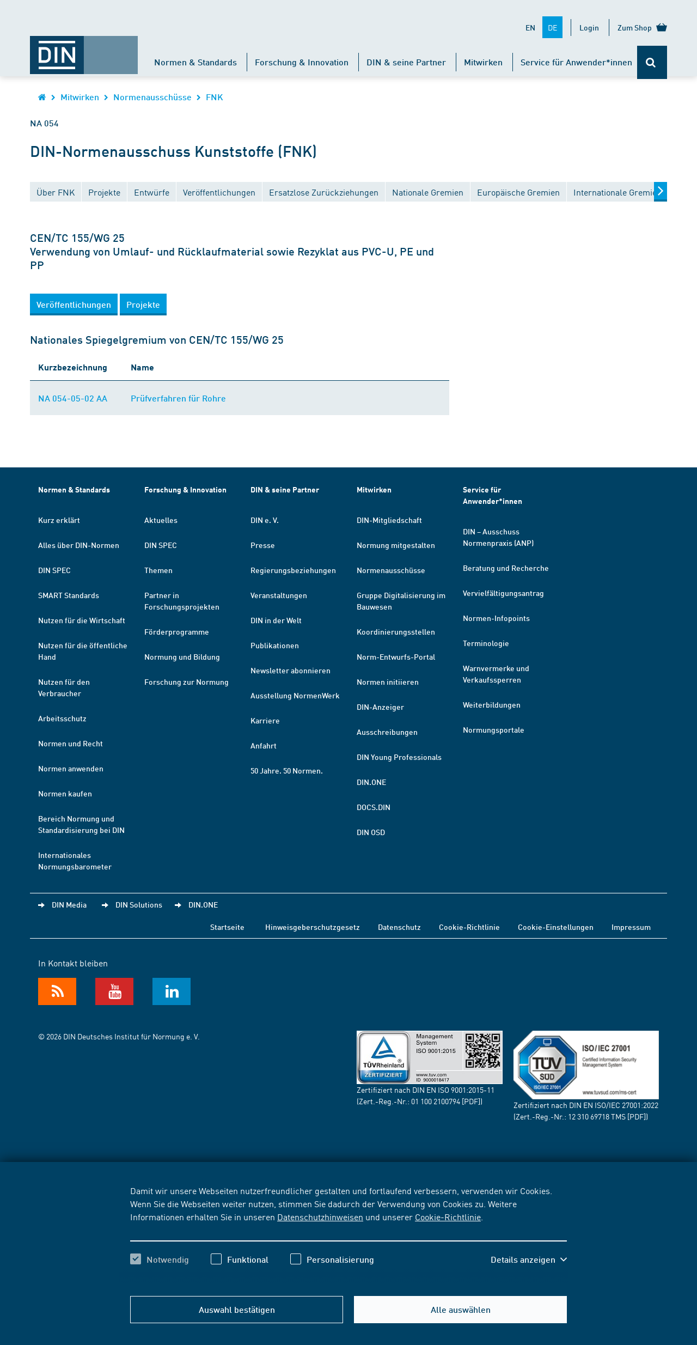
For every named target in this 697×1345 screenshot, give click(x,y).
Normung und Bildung (182, 656)
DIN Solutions (138, 904)
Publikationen (274, 645)
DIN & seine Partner (406, 62)
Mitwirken (483, 62)
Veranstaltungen (278, 595)
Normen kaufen (65, 793)
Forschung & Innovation (301, 62)
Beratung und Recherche (506, 568)
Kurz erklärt (59, 520)
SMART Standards (68, 595)
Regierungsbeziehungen (293, 570)
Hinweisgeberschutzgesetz (312, 927)
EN (530, 27)
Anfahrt (263, 745)
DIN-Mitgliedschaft (389, 520)
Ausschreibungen (387, 732)
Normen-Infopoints (496, 618)
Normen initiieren (388, 681)
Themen (158, 570)
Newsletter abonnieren (290, 670)
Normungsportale (493, 729)
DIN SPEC (54, 570)
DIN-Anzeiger (380, 706)
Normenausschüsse (152, 97)
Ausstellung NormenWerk (295, 695)
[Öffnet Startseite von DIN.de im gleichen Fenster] (84, 49)
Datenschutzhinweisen (320, 1216)
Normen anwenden (70, 768)
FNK (214, 97)
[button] (74, 304)
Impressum (631, 927)
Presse (262, 545)
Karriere (265, 720)
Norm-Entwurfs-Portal (396, 656)
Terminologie (486, 643)
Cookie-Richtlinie (448, 1216)
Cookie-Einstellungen (556, 927)
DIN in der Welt (276, 620)
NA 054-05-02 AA (72, 398)
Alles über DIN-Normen (78, 545)
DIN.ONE (371, 782)
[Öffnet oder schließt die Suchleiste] (652, 62)
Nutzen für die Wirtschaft (81, 620)
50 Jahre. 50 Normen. (286, 770)
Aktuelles (161, 520)
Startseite (227, 927)
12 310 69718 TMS (597, 1116)
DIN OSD (371, 832)
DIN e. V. (264, 520)
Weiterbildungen (492, 704)
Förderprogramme (176, 631)
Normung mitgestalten (396, 545)
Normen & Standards (195, 62)
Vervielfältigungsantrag (503, 593)
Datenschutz (399, 927)
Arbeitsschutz (62, 718)
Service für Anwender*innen (576, 62)
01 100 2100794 (435, 1101)
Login (589, 27)
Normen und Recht (70, 743)
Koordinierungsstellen (396, 631)
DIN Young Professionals (399, 757)
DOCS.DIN (373, 807)
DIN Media (69, 904)
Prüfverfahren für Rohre (178, 398)
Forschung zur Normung (186, 681)
